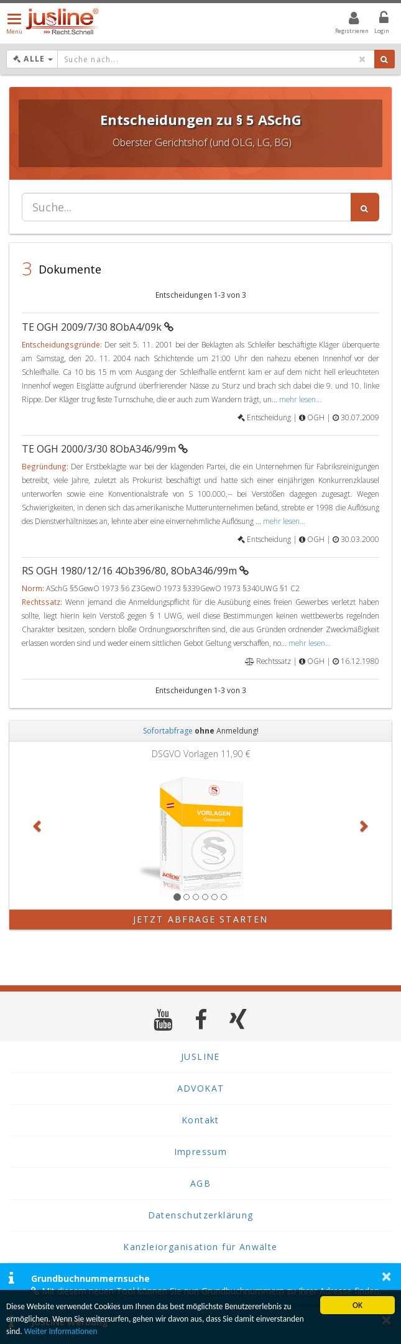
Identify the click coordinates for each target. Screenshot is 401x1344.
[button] (38, 825)
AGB (200, 1183)
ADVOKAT (200, 1088)
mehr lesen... (300, 399)
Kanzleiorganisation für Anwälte (200, 1247)
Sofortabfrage (168, 730)
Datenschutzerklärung (201, 1215)
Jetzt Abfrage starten (200, 919)
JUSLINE (200, 1056)
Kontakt (200, 1120)
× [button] (386, 1276)
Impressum (201, 1152)
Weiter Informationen (61, 1331)
